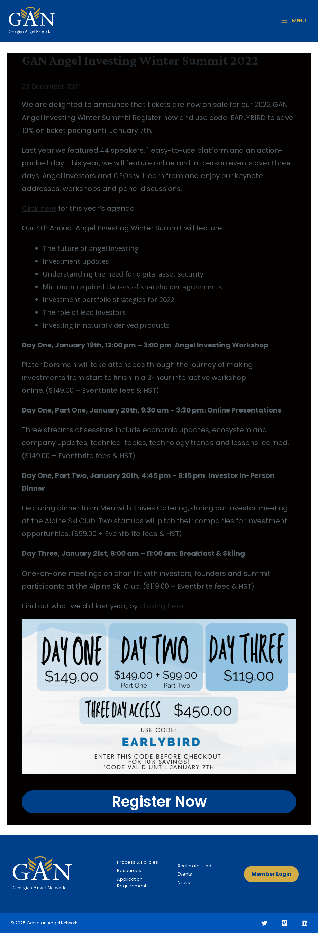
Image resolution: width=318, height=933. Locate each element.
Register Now (159, 801)
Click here (39, 208)
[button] (271, 874)
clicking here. (162, 606)
